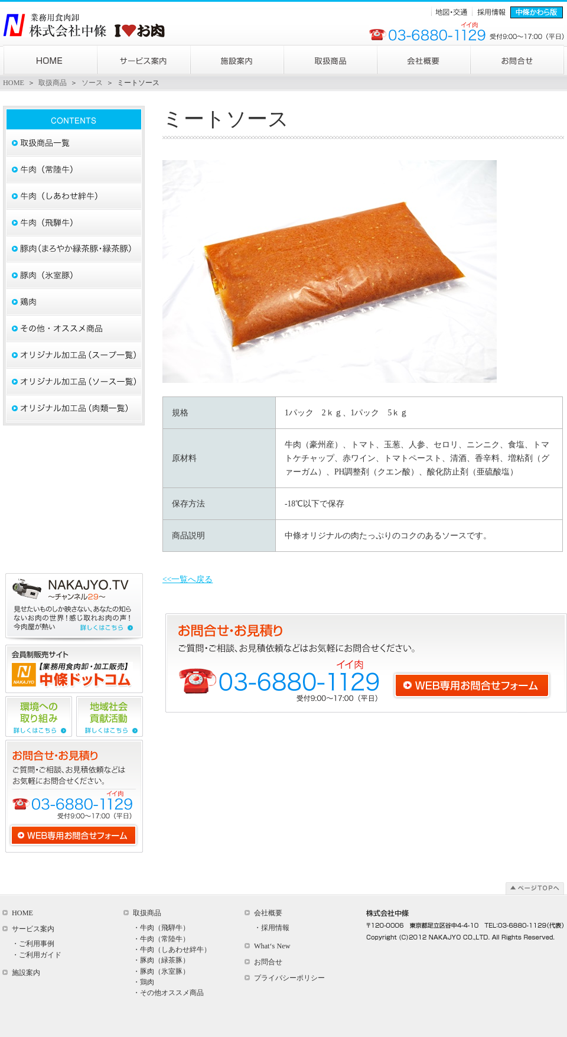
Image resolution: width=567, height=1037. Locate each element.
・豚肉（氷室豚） (161, 971)
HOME (13, 83)
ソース (92, 83)
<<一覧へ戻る (187, 579)
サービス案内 (33, 929)
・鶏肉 (143, 982)
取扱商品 (52, 83)
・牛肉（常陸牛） (161, 939)
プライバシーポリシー (289, 978)
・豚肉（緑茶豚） (161, 960)
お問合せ (268, 962)
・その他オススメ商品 (168, 993)
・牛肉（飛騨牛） (161, 928)
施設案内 (26, 972)
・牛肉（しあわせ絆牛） (172, 949)
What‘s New (272, 946)
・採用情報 (271, 928)
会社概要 (268, 913)
